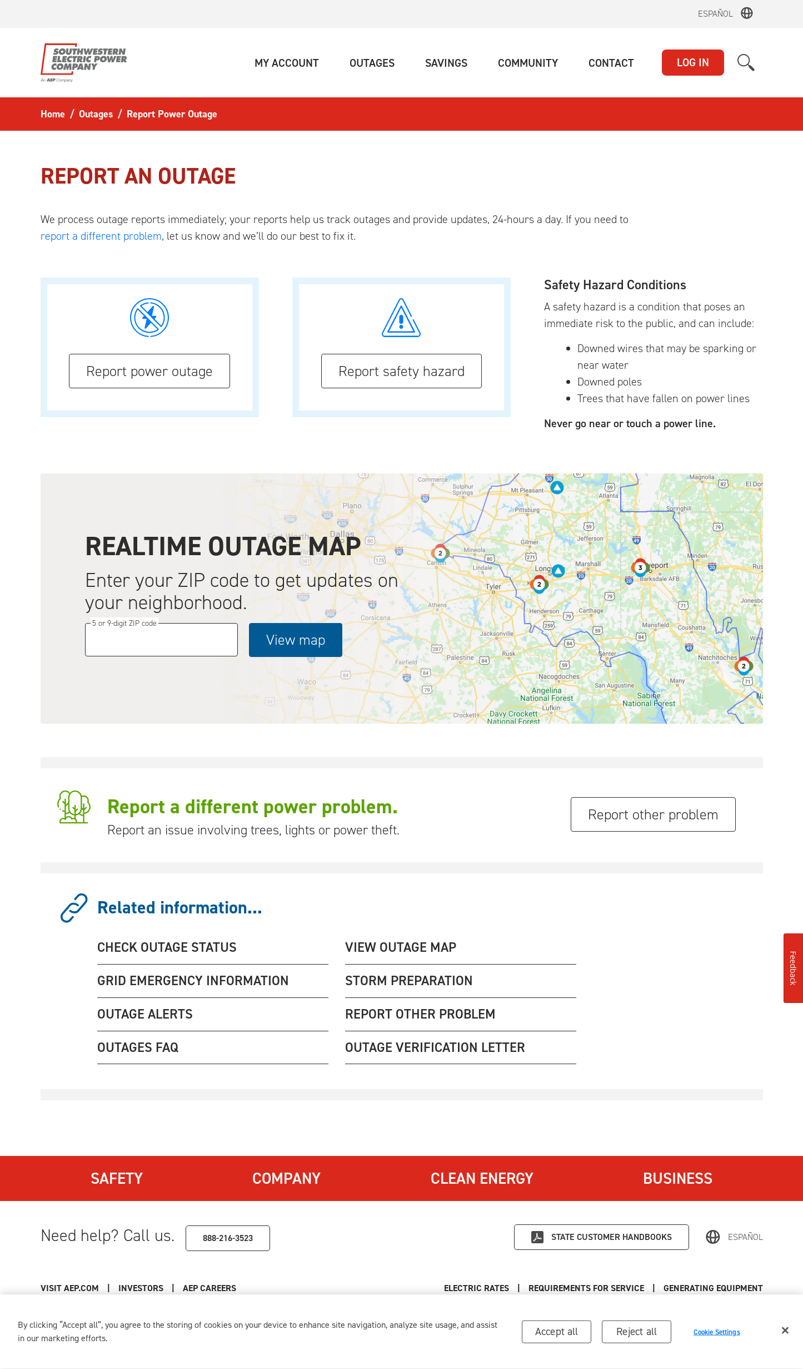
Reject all (636, 1333)
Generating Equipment (713, 1288)
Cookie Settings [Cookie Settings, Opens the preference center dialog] (717, 1333)
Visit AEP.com (70, 1288)
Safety (117, 1178)
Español (715, 13)
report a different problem (101, 236)
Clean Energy (482, 1178)
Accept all (556, 1333)
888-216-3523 (228, 1238)
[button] (287, 63)
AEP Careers (209, 1288)
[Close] (785, 1332)
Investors (140, 1288)
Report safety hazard (401, 371)
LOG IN (693, 62)
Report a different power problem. (252, 806)
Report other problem (653, 814)
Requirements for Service (586, 1288)
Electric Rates (476, 1288)
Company (286, 1178)
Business (677, 1178)
